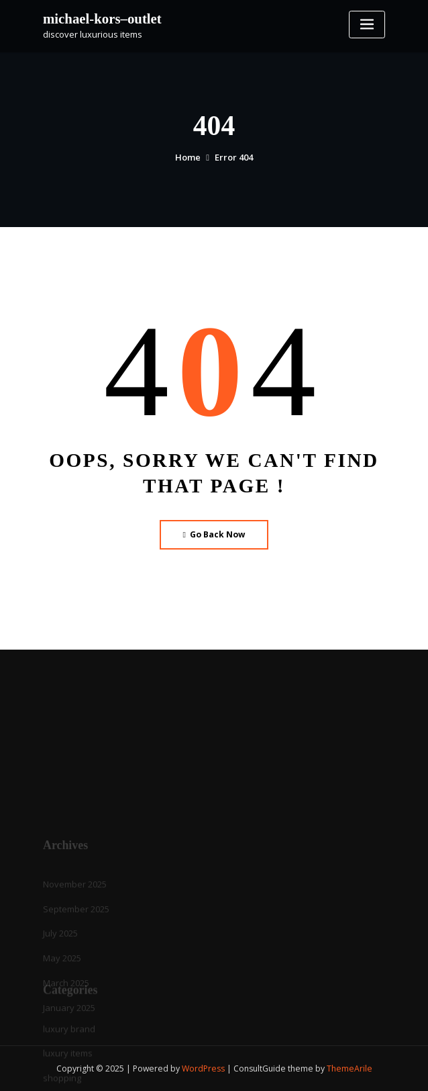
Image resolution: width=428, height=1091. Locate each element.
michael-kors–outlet (102, 18)
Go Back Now (214, 534)
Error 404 (234, 157)
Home (188, 157)
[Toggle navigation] (367, 24)
